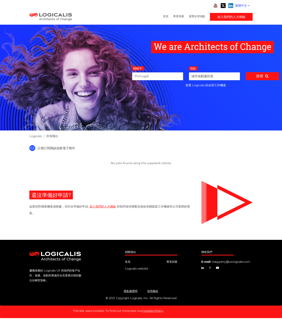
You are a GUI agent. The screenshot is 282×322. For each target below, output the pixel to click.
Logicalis (35, 136)
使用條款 (152, 291)
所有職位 (52, 136)
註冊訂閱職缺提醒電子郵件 (52, 148)
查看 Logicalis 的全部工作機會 (205, 85)
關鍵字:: (138, 68)
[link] (141, 137)
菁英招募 (178, 16)
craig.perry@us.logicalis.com (231, 262)
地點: (193, 68)
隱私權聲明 (130, 291)
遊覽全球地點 (197, 16)
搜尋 (259, 76)
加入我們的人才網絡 (231, 17)
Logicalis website (136, 268)
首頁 (165, 16)
